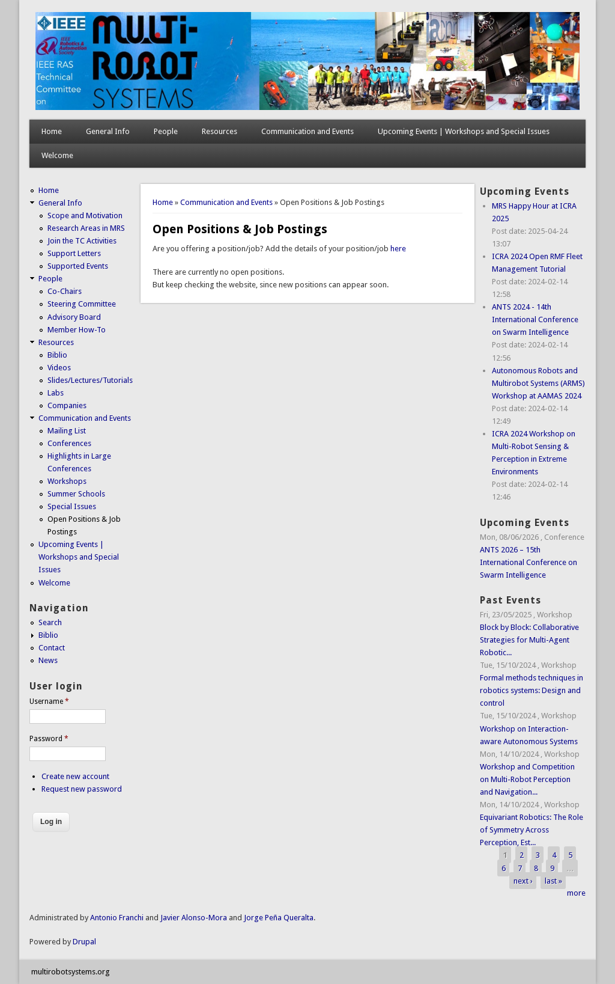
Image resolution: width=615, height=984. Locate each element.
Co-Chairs (64, 291)
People (166, 131)
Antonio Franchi (117, 917)
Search (50, 622)
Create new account (75, 776)
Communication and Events (307, 131)
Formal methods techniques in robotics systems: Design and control (531, 690)
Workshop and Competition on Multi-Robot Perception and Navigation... (527, 779)
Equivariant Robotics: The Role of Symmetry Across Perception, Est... (531, 830)
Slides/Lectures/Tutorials (90, 380)
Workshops (66, 481)
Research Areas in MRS (86, 228)
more (576, 892)
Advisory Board (74, 317)
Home (51, 131)
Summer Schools (76, 493)
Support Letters (74, 253)
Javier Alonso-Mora (193, 917)
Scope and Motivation (85, 215)
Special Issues (71, 506)
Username (49, 701)
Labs (55, 392)
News (48, 660)
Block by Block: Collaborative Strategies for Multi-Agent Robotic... (529, 640)
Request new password (81, 788)
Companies (66, 405)
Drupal (84, 941)
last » (553, 880)
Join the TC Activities (82, 240)
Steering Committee (81, 303)
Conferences (69, 443)
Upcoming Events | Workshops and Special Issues (464, 131)
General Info (108, 131)
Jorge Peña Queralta (279, 917)
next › (523, 880)
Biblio (57, 354)
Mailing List (66, 430)
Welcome (57, 155)
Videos (59, 367)
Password (48, 739)
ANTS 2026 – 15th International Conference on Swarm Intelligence (528, 562)
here (398, 248)
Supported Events (77, 265)
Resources (219, 131)
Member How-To (76, 329)
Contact (51, 647)
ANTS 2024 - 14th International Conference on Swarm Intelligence (535, 319)
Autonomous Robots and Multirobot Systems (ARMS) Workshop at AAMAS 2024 (538, 383)
